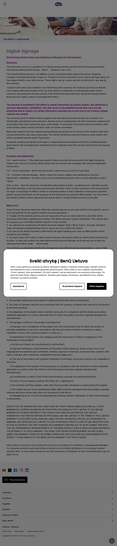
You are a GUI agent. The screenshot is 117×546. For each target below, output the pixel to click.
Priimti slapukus (96, 286)
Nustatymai (18, 286)
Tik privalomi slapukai (72, 286)
